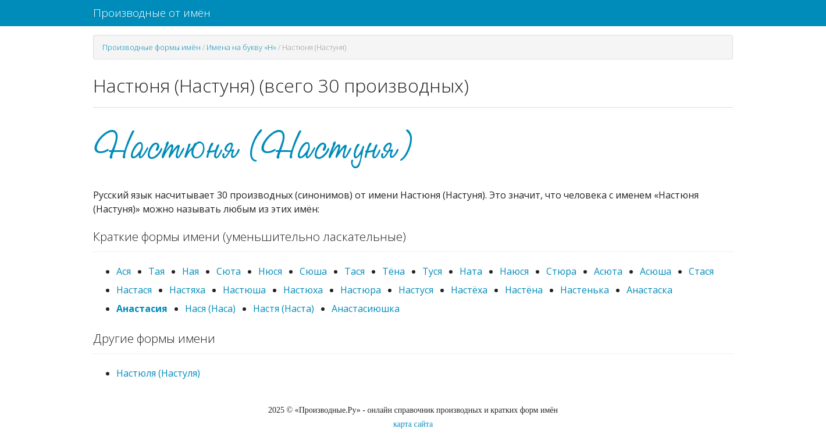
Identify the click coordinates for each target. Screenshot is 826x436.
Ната (471, 271)
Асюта (608, 271)
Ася (123, 271)
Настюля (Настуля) (158, 373)
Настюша (244, 289)
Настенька (584, 289)
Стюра (561, 271)
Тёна (393, 271)
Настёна (524, 289)
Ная (190, 271)
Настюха (303, 289)
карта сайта (413, 424)
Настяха (187, 289)
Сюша (313, 271)
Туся (432, 271)
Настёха (469, 289)
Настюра (360, 289)
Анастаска (649, 289)
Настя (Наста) (283, 308)
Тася (354, 271)
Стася (701, 271)
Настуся (415, 289)
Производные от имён (152, 12)
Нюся (270, 271)
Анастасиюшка (366, 308)
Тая (156, 271)
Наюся (514, 271)
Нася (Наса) (210, 308)
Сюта (228, 271)
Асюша (655, 271)
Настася (134, 289)
